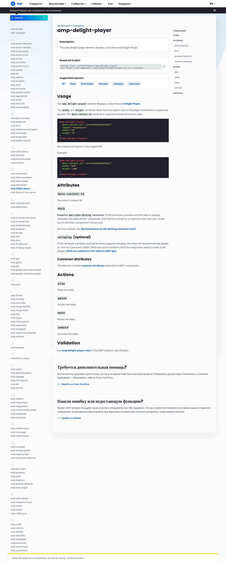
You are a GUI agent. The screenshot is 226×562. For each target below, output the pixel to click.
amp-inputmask (18, 325)
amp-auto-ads (18, 103)
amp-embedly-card (20, 203)
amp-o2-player (18, 446)
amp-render (17, 509)
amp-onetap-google (20, 450)
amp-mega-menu (19, 402)
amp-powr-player (19, 487)
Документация (57, 3)
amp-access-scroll (19, 54)
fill (63, 83)
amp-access (16, 58)
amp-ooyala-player (20, 454)
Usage (176, 35)
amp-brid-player (19, 133)
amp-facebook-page (20, 225)
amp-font (15, 236)
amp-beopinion (18, 121)
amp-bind (15, 125)
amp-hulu (15, 284)
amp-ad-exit (17, 69)
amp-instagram (18, 329)
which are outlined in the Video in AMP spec (91, 251)
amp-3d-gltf (16, 28)
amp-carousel (17, 155)
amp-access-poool (19, 51)
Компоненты (78, 25)
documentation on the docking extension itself (108, 228)
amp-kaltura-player (20, 358)
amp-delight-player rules (76, 350)
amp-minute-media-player (24, 409)
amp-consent (17, 162)
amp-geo (15, 258)
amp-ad (14, 73)
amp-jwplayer (17, 347)
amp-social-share (19, 546)
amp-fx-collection (19, 243)
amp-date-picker (19, 184)
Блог (110, 3)
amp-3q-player (18, 32)
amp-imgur (16, 317)
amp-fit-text (16, 232)
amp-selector (17, 528)
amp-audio (16, 99)
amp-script (16, 524)
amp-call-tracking (19, 151)
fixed (72, 83)
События (97, 3)
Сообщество (78, 3)
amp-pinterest (18, 472)
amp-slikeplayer (18, 539)
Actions (176, 67)
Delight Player (132, 103)
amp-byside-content (21, 140)
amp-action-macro (20, 66)
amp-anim (16, 84)
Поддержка (125, 3)
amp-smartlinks (18, 543)
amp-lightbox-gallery (21, 372)
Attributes (178, 40)
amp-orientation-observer (23, 457)
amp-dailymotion (19, 173)
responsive (134, 83)
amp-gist (15, 266)
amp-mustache (18, 417)
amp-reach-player (19, 498)
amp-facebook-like (20, 221)
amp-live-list (17, 387)
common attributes (93, 265)
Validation (178, 93)
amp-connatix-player (21, 159)
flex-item (103, 83)
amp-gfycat (16, 262)
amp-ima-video (18, 302)
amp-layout (16, 369)
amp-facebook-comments (23, 217)
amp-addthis (17, 77)
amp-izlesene (17, 336)
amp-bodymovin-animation (24, 129)
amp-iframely (17, 299)
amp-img (15, 314)
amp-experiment (19, 206)
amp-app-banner (19, 96)
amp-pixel (16, 476)
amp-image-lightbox (21, 306)
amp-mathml (17, 398)
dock (177, 51)
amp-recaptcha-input (21, 502)
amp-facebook (18, 229)
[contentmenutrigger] (193, 31)
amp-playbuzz (18, 480)
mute (177, 82)
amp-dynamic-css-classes (23, 192)
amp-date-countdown (21, 177)
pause (177, 77)
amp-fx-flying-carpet (21, 247)
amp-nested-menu (20, 428)
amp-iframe (16, 295)
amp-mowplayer (19, 413)
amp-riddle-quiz (19, 513)
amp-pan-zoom (18, 468)
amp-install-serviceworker (23, 332)
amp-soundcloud (19, 550)
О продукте (36, 3)
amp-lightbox (17, 376)
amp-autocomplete (20, 107)
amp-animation (18, 88)
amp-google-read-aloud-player (26, 273)
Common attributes (183, 61)
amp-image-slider (19, 310)
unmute (178, 88)
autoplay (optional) (183, 56)
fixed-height (87, 83)
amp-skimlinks (18, 535)
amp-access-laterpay (21, 47)
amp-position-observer (22, 483)
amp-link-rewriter (19, 380)
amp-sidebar (17, 531)
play (176, 72)
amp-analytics (18, 81)
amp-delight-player (20, 188)
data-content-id (181, 45)
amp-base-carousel (20, 118)
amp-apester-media (20, 92)
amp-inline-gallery (20, 321)
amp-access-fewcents (21, 43)
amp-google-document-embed (26, 269)
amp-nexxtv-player (20, 435)
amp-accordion (18, 62)
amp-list (15, 384)
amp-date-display (19, 181)
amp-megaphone (19, 406)
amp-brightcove (18, 136)
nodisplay (118, 83)
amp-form (16, 240)
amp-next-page (18, 432)
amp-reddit (16, 505)
